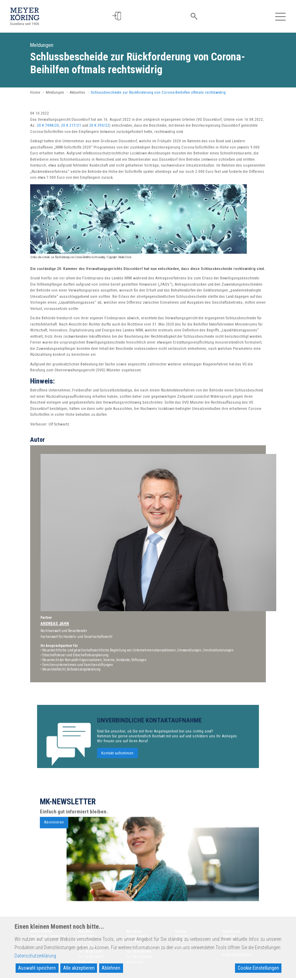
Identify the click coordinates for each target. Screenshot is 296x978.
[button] (118, 16)
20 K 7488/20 (48, 125)
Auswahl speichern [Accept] (37, 968)
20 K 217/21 (71, 125)
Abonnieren (54, 839)
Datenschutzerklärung (35, 956)
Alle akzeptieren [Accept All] (79, 968)
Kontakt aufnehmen (117, 769)
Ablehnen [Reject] (111, 968)
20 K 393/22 (99, 125)
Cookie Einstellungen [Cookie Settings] (258, 968)
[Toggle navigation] (280, 16)
